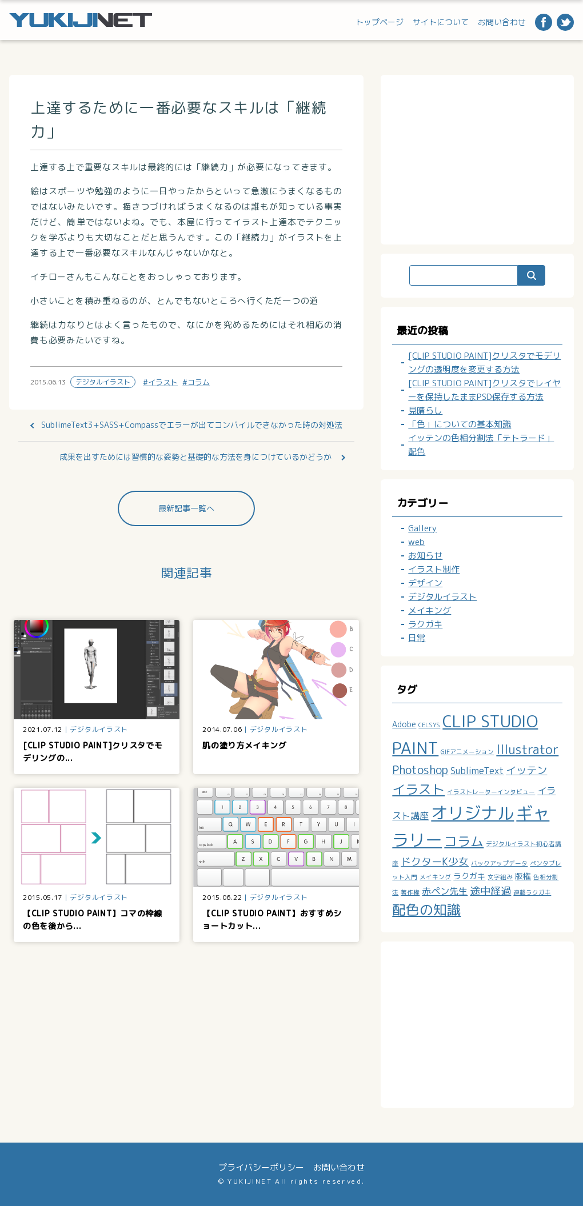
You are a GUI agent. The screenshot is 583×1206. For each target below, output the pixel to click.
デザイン (425, 583)
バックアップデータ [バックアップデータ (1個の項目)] (499, 863)
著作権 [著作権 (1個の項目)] (410, 892)
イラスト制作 (434, 569)
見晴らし (425, 410)
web (416, 542)
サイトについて (441, 22)
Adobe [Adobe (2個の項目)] (404, 724)
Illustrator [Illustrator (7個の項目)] (527, 749)
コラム (198, 382)
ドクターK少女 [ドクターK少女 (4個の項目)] (435, 862)
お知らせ (425, 556)
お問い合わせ (502, 22)
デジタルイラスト (102, 382)
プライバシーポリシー (261, 1167)
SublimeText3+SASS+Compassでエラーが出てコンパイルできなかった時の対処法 (191, 424)
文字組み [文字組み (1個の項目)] (500, 877)
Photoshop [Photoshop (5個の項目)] (420, 770)
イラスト (163, 382)
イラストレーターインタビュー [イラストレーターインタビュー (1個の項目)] (491, 792)
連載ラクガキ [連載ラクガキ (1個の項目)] (532, 892)
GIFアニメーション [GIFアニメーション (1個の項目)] (467, 752)
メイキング (429, 610)
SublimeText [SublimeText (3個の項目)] (477, 770)
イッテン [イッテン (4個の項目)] (526, 770)
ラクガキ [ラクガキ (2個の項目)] (469, 876)
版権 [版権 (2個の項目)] (523, 876)
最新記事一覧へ (186, 508)
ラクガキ (425, 624)
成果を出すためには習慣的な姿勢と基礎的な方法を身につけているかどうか (195, 456)
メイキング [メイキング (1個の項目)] (435, 877)
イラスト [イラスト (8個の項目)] (418, 789)
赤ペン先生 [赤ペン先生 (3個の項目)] (445, 891)
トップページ (380, 22)
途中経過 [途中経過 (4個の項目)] (490, 891)
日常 (416, 638)
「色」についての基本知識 (459, 424)
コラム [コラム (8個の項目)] (464, 841)
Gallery (422, 528)
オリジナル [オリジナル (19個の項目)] (472, 812)
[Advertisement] (483, 157)
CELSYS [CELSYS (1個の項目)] (429, 725)
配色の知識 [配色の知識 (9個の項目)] (426, 909)
